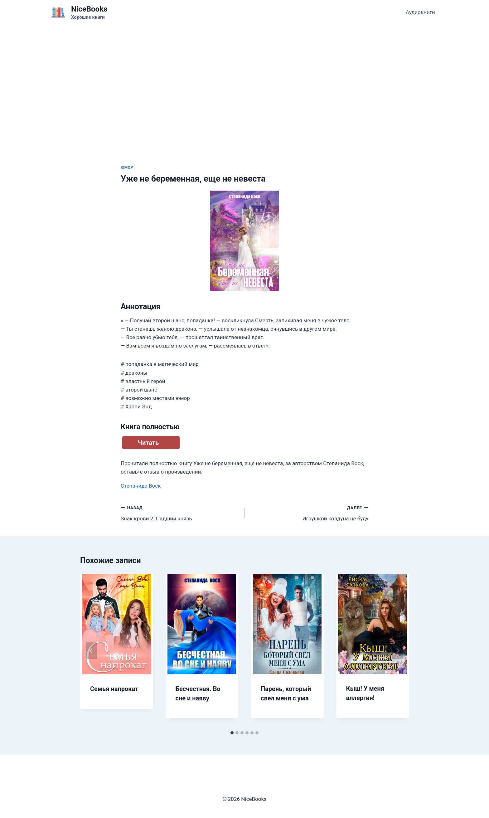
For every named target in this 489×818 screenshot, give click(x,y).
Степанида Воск (141, 486)
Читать (148, 442)
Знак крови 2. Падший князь (180, 512)
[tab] (232, 732)
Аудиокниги (420, 12)
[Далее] (397, 650)
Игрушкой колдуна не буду (309, 512)
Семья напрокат (114, 689)
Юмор (127, 167)
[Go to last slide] (91, 650)
